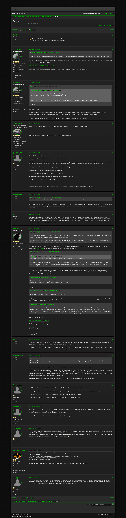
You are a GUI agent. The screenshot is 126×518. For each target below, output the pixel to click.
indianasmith (18, 124)
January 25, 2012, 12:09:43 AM (35, 477)
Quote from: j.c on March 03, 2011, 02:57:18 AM (42, 304)
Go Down (14, 30)
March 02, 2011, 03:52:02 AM (34, 82)
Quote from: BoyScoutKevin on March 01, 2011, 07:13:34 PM (45, 232)
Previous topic (101, 25)
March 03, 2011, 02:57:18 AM (34, 214)
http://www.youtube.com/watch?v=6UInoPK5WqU (42, 65)
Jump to (88, 504)
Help (99, 514)
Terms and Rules (104, 514)
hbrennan (16, 477)
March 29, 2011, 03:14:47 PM (34, 406)
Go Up (14, 498)
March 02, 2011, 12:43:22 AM (34, 35)
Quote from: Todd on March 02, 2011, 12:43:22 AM (43, 277)
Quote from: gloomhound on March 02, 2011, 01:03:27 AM (45, 86)
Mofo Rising (17, 49)
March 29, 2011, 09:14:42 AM (34, 385)
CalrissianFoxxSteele (20, 451)
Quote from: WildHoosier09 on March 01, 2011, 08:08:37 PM (46, 198)
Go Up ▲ (112, 514)
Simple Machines (24, 514)
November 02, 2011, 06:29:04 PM (35, 450)
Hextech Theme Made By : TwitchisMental (22, 516)
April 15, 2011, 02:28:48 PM (34, 428)
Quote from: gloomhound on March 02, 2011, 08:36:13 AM (45, 290)
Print (112, 30)
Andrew (16, 229)
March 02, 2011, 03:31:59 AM (34, 49)
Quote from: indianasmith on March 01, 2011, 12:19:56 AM (46, 90)
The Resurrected (39, 248)
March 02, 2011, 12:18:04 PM (34, 194)
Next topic (110, 25)
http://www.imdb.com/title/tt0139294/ (39, 320)
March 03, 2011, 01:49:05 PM (34, 228)
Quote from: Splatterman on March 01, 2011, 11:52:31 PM (45, 52)
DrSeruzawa (17, 385)
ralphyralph (17, 407)
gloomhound (17, 153)
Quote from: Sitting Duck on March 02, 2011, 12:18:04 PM (45, 252)
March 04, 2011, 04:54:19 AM (34, 339)
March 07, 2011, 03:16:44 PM (34, 355)
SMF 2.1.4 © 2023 (16, 514)
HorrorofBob (17, 428)
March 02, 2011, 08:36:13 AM (34, 152)
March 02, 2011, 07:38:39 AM (34, 123)
